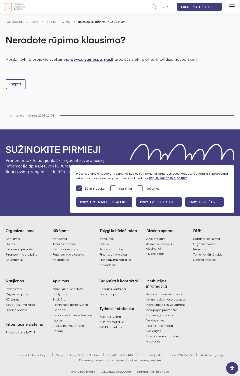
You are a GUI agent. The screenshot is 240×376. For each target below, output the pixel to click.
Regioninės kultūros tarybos (72, 306)
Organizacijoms (204, 234)
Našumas (148, 188)
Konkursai (13, 229)
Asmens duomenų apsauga (166, 290)
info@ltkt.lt (155, 346)
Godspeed (123, 362)
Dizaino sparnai (58, 22)
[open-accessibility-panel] (232, 368)
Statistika (121, 188)
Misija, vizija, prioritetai (67, 279)
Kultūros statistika (111, 312)
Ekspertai (59, 300)
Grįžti (15, 85)
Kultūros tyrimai (110, 307)
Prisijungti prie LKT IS (199, 7)
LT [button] (164, 7)
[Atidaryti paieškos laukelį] (154, 7)
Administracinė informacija (165, 285)
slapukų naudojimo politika (168, 178)
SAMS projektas (110, 318)
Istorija (57, 311)
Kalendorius (14, 250)
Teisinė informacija (159, 316)
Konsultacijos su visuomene (166, 295)
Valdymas (59, 285)
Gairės (10, 234)
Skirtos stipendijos (65, 240)
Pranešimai (14, 279)
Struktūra (58, 290)
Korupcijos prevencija (161, 300)
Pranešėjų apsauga (160, 306)
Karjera (57, 321)
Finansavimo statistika (21, 245)
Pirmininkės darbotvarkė (70, 295)
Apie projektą (156, 229)
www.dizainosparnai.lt (91, 59)
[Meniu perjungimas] (232, 6)
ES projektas (155, 244)
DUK (35, 22)
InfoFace (162, 362)
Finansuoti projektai (20, 240)
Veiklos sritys (155, 311)
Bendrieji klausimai (206, 229)
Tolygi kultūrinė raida (208, 245)
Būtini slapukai (90, 188)
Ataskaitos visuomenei (68, 316)
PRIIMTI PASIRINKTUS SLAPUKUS (105, 202)
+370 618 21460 (123, 346)
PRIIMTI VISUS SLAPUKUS (161, 202)
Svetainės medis (83, 362)
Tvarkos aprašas (64, 234)
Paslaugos (153, 321)
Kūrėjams (200, 240)
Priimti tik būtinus (208, 202)
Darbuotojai (107, 285)
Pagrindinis (15, 22)
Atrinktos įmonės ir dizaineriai (159, 236)
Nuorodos (153, 332)
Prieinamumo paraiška (162, 327)
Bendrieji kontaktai (112, 279)
